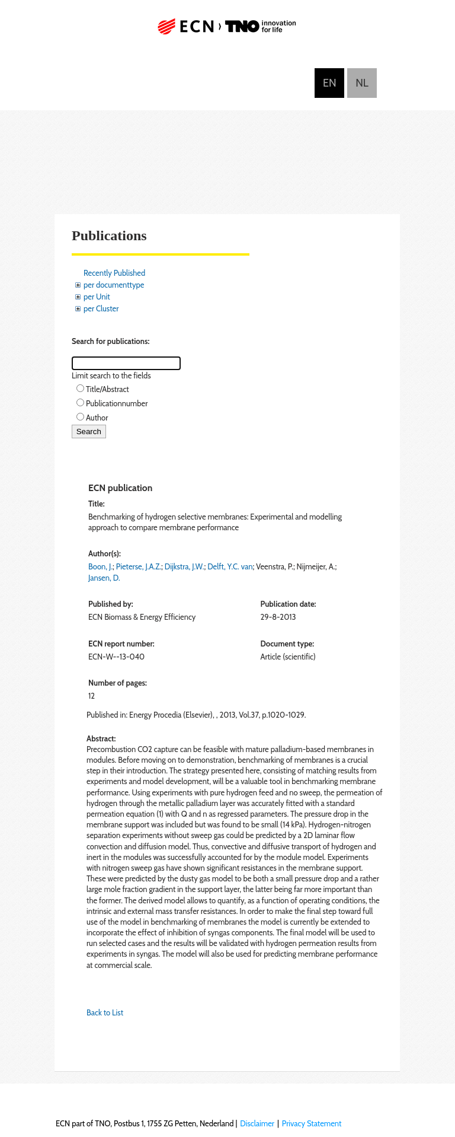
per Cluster (101, 308)
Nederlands (362, 83)
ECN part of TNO (227, 31)
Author (97, 417)
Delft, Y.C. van (229, 566)
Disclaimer (257, 1123)
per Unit (97, 296)
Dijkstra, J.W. (184, 566)
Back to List (104, 1012)
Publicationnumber (117, 403)
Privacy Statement (312, 1123)
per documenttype (114, 284)
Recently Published (114, 273)
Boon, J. (100, 566)
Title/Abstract (107, 389)
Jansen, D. (104, 577)
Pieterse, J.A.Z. (138, 566)
